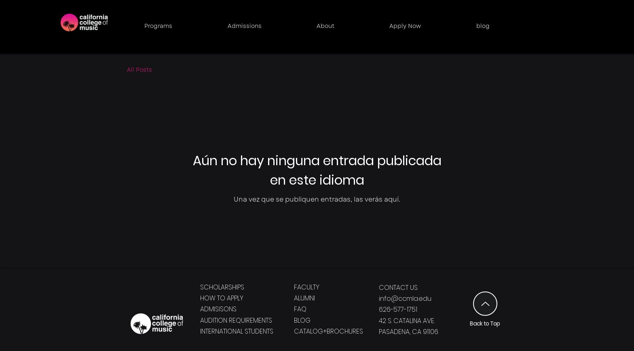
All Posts (139, 70)
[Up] (485, 303)
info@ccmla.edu (405, 298)
